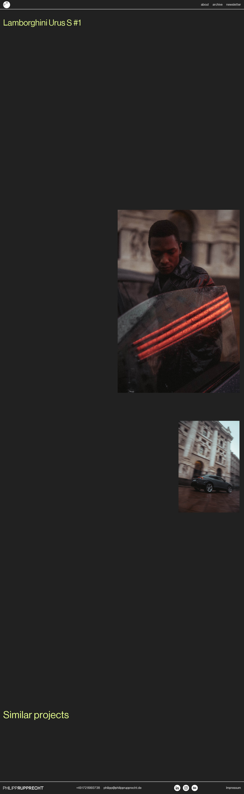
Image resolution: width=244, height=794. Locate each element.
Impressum (233, 787)
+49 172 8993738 (88, 787)
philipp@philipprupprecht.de (122, 787)
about (205, 4)
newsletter (233, 4)
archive (218, 4)
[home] (6, 4)
